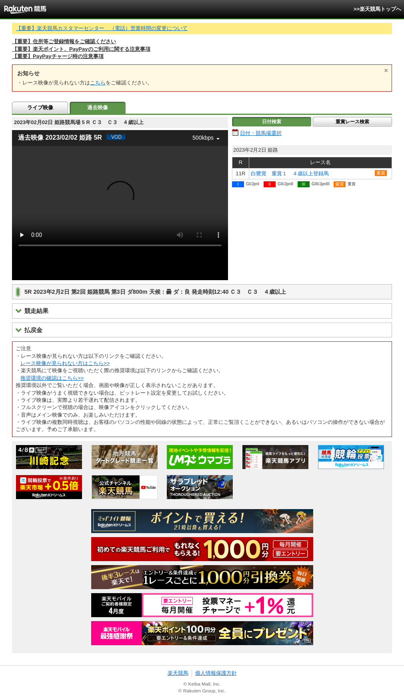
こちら (98, 83)
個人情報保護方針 (216, 673)
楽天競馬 (178, 673)
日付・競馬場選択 (261, 133)
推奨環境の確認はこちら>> (52, 378)
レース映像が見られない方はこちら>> (65, 363)
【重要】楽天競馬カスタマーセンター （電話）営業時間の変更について (102, 28)
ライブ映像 (40, 107)
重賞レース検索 (352, 121)
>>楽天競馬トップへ (377, 9)
